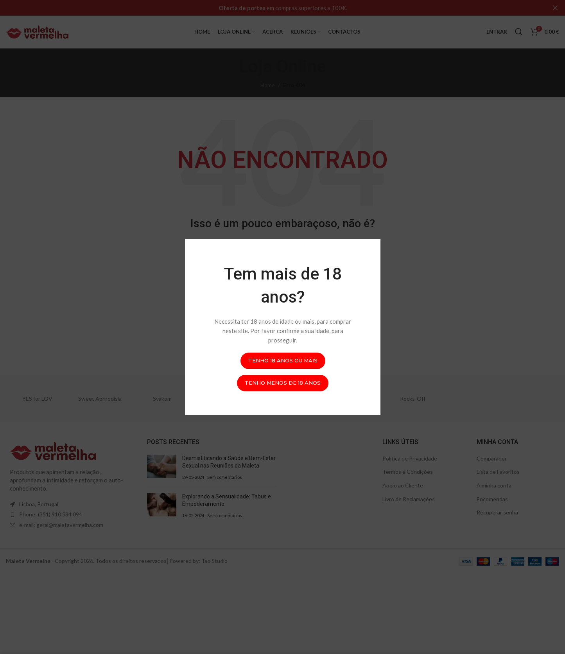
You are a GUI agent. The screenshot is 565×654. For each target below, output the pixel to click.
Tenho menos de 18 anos (283, 383)
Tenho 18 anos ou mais (282, 360)
